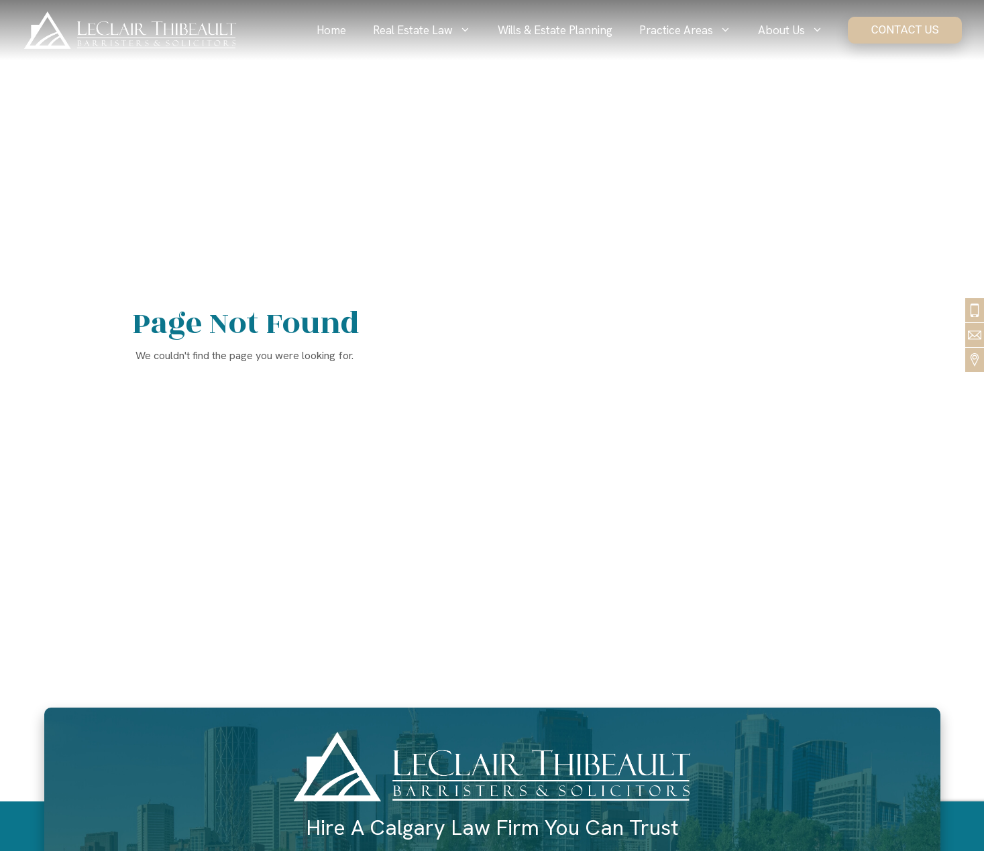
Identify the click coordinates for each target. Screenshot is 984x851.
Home (331, 30)
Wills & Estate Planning (555, 30)
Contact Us (904, 29)
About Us (797, 30)
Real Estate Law (428, 30)
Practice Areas (692, 30)
